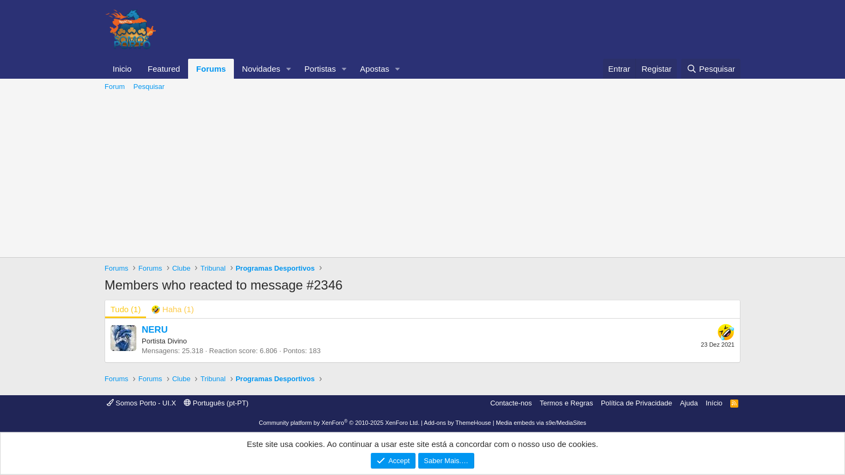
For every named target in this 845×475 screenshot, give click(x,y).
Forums (211, 68)
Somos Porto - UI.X (141, 403)
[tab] (172, 309)
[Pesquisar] (710, 69)
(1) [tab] (125, 309)
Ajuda (689, 403)
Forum (115, 86)
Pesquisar (149, 86)
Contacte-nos (511, 403)
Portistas (320, 68)
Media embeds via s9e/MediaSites (541, 422)
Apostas (374, 68)
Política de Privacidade (636, 403)
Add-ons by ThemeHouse (457, 422)
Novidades (261, 68)
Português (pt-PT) (216, 403)
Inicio (122, 68)
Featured (164, 68)
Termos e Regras (566, 403)
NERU (155, 330)
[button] (288, 69)
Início (713, 403)
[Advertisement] (422, 176)
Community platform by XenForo (339, 422)
